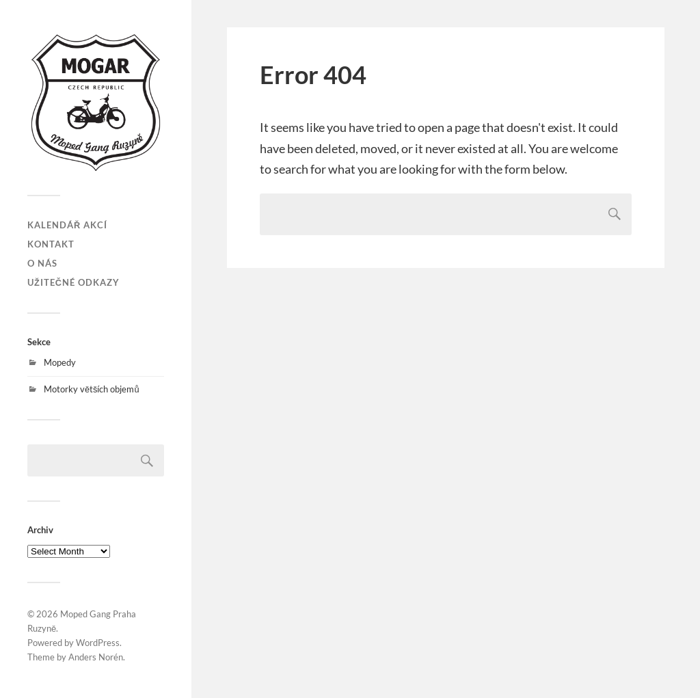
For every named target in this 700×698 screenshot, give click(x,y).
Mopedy (60, 362)
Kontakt (51, 244)
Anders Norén (95, 657)
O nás (42, 263)
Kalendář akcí (67, 224)
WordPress (98, 642)
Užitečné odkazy (73, 282)
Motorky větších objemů (91, 389)
